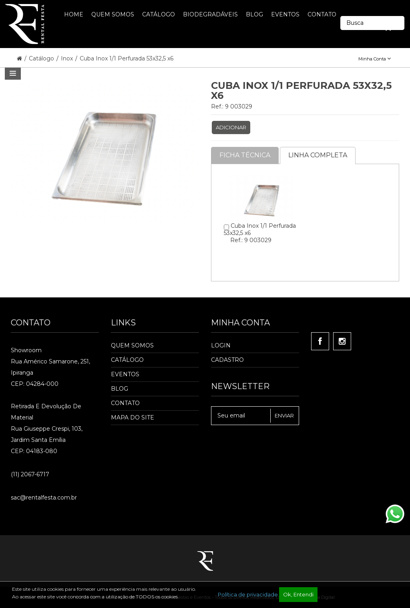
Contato (125, 403)
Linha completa (317, 155)
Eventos (125, 374)
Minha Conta (374, 59)
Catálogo (42, 58)
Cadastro (227, 359)
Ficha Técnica (244, 155)
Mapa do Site (132, 417)
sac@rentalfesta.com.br (44, 497)
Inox (67, 58)
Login (221, 345)
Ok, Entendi (298, 594)
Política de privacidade (248, 594)
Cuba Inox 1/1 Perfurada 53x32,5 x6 (126, 58)
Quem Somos (132, 345)
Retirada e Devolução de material (46, 412)
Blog (119, 388)
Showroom (26, 350)
